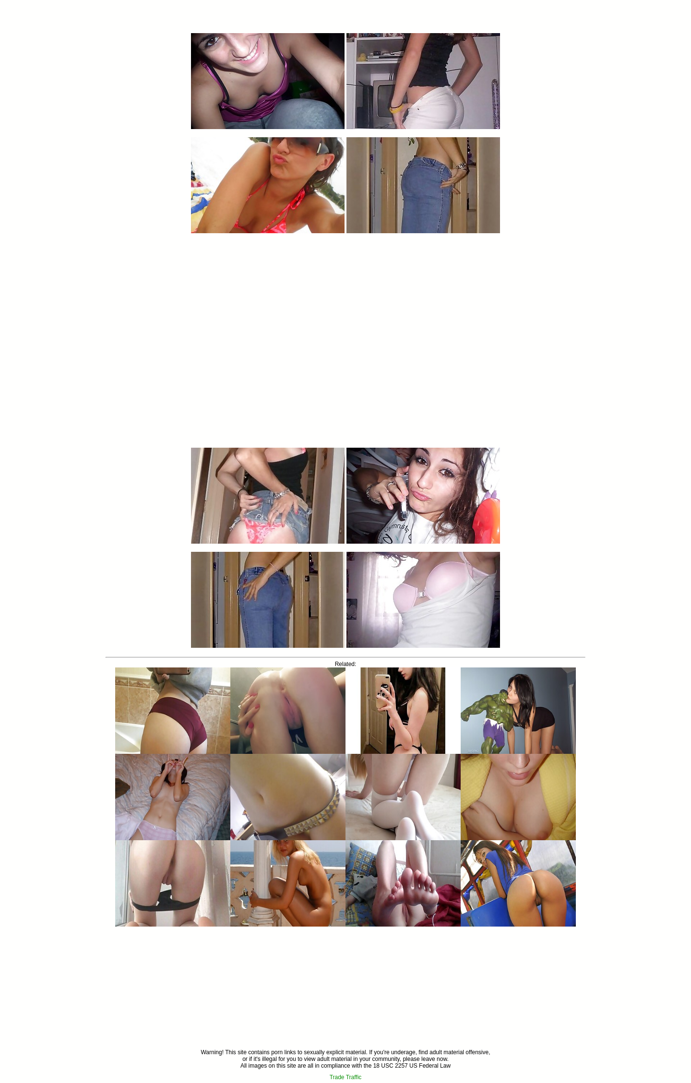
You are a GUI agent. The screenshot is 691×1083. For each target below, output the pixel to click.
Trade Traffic (346, 1077)
